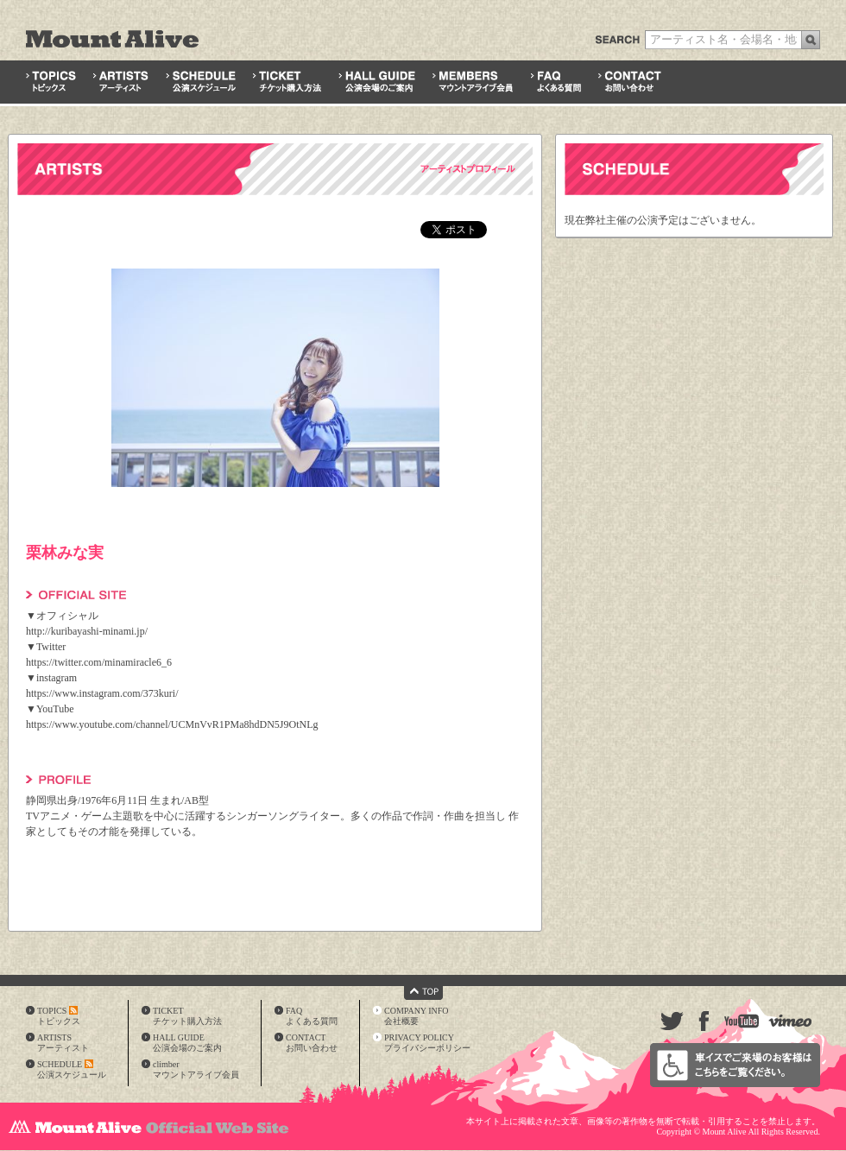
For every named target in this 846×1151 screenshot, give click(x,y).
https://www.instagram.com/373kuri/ (102, 693)
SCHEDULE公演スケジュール (71, 1069)
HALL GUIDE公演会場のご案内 (187, 1043)
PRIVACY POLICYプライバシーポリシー (427, 1043)
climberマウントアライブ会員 (196, 1069)
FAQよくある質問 (312, 1016)
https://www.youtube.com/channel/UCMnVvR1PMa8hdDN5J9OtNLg (172, 724)
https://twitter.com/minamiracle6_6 (99, 662)
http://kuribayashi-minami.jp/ (87, 631)
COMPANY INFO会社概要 (416, 1016)
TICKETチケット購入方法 (187, 1016)
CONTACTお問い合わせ (312, 1043)
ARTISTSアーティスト (63, 1043)
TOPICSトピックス (58, 1016)
